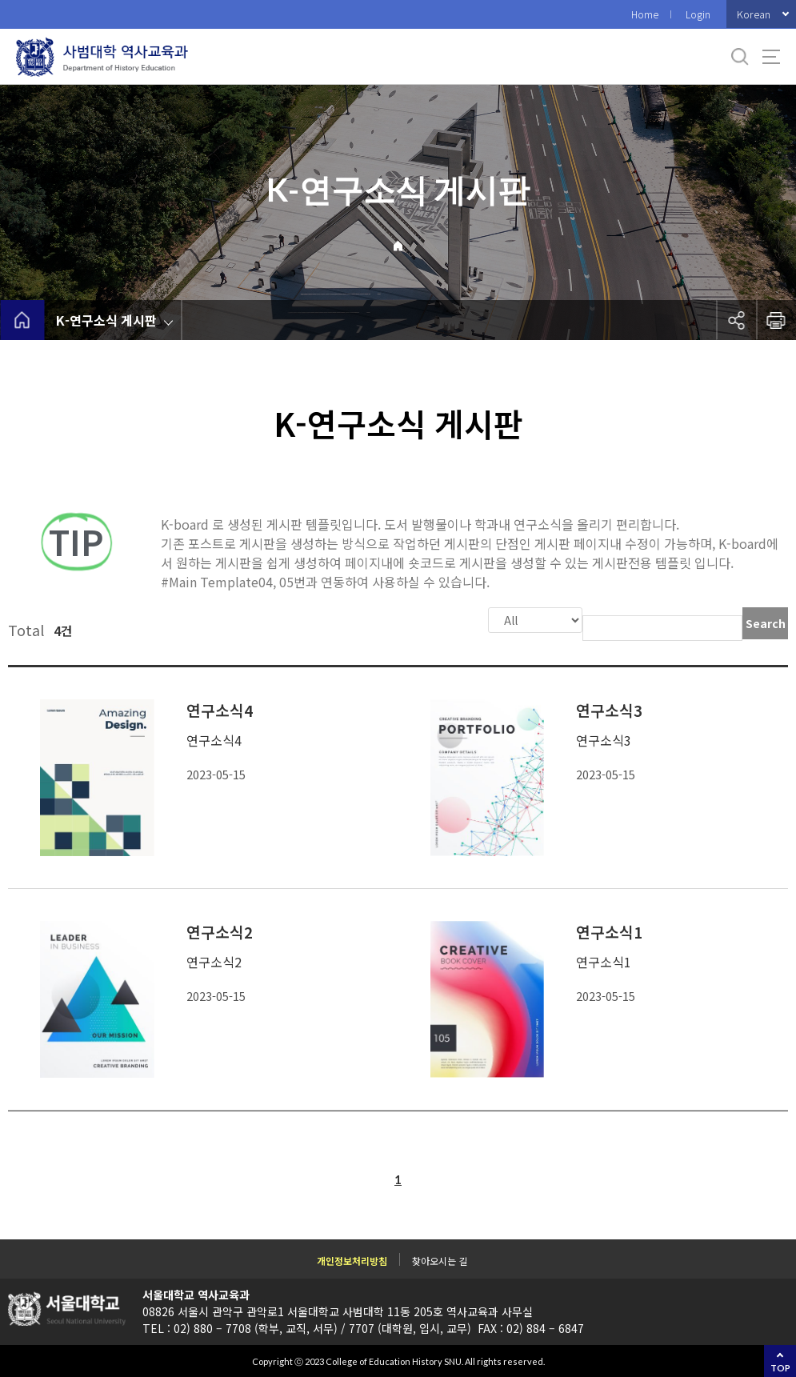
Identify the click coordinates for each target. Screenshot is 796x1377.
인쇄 (776, 320)
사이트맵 (771, 57)
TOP (780, 1368)
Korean (753, 14)
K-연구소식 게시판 (106, 320)
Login (698, 14)
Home (644, 14)
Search (766, 623)
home (22, 320)
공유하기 (736, 320)
